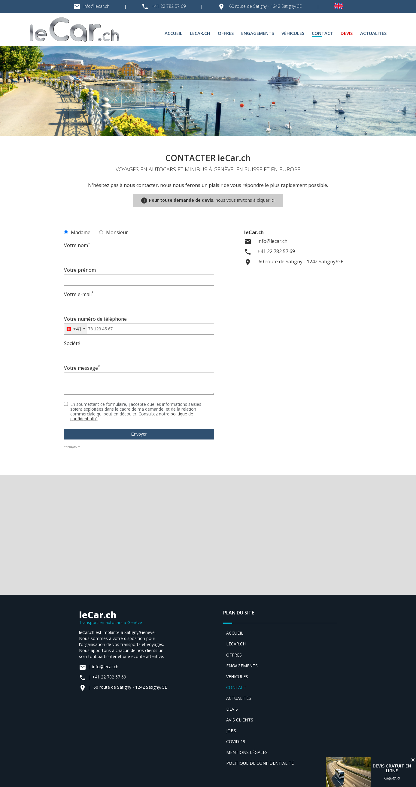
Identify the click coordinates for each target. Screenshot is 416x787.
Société (72, 343)
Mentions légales (247, 752)
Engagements (257, 33)
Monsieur (113, 232)
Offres (226, 33)
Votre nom (77, 245)
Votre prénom (80, 270)
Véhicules (292, 33)
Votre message (82, 368)
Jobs (231, 730)
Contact (322, 33)
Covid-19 (235, 741)
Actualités (373, 33)
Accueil (173, 33)
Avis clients (239, 720)
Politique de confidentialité (260, 763)
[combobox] (75, 328)
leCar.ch (200, 33)
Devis (347, 33)
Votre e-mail (79, 294)
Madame (77, 232)
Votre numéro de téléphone (95, 319)
